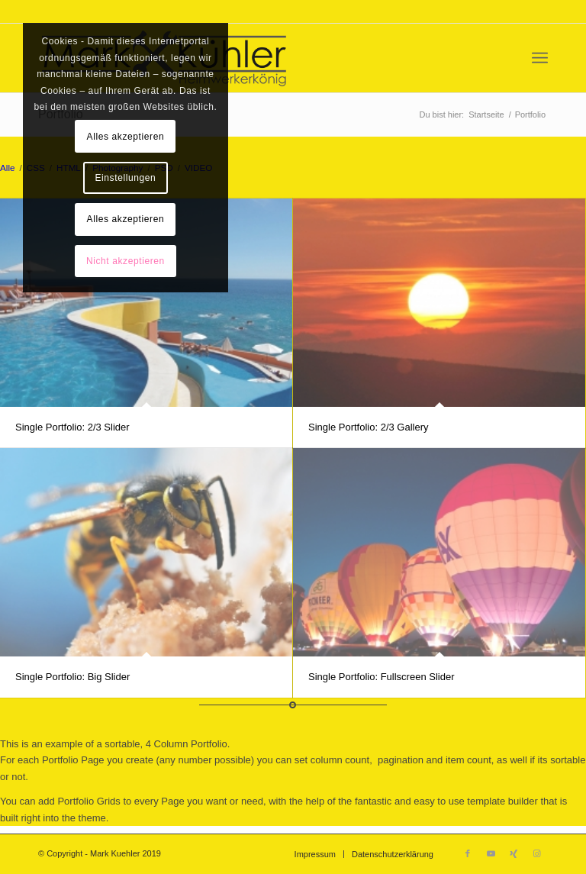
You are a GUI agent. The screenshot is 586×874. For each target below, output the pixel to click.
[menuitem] (540, 58)
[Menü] (540, 58)
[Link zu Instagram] (536, 853)
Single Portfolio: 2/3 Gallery (368, 427)
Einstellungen (125, 178)
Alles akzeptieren (126, 136)
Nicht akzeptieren (125, 261)
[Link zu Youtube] (490, 853)
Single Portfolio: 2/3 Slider (72, 427)
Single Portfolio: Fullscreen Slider (381, 676)
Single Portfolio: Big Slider (72, 676)
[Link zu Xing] (513, 853)
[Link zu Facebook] (467, 853)
